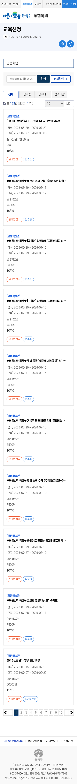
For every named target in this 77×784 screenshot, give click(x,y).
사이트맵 (51, 741)
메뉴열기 (71, 15)
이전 (10, 712)
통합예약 (27, 4)
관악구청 (6, 4)
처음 (5, 712)
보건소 (16, 4)
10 (60, 711)
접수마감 (59, 94)
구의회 (37, 4)
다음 (66, 712)
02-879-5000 (22, 769)
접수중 (27, 94)
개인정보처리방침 (14, 741)
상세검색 (59, 78)
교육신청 (14, 37)
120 (34, 769)
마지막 (71, 712)
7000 (20, 773)
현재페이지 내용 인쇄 (62, 43)
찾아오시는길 (35, 741)
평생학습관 (26, 37)
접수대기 (43, 94)
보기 (68, 103)
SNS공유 (70, 43)
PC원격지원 (66, 741)
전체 (10, 94)
